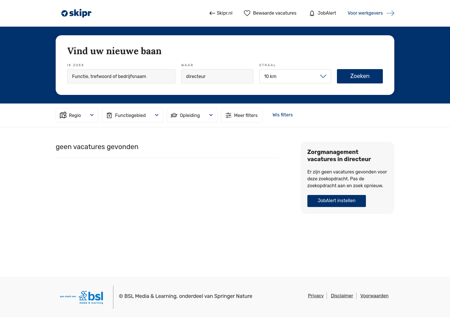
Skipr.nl (221, 13)
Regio (70, 115)
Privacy (316, 295)
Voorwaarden (374, 295)
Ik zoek (75, 65)
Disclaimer (342, 295)
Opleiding (185, 115)
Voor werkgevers (365, 13)
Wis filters (283, 115)
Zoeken (360, 76)
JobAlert (322, 13)
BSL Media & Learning (150, 296)
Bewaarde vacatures (270, 13)
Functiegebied (125, 115)
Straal (267, 65)
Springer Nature (233, 296)
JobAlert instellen (337, 200)
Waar (187, 65)
